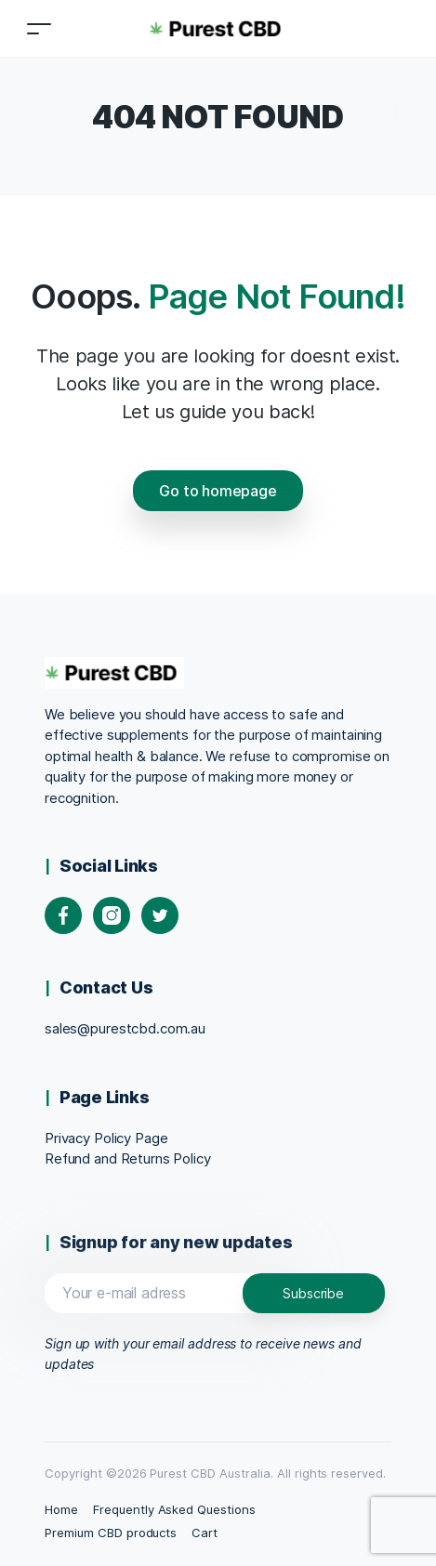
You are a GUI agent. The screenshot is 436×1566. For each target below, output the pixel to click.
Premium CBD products (111, 1532)
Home (61, 1509)
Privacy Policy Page (106, 1138)
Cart (205, 1532)
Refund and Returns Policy (128, 1158)
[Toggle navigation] (39, 28)
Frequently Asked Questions (174, 1509)
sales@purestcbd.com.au (125, 1028)
